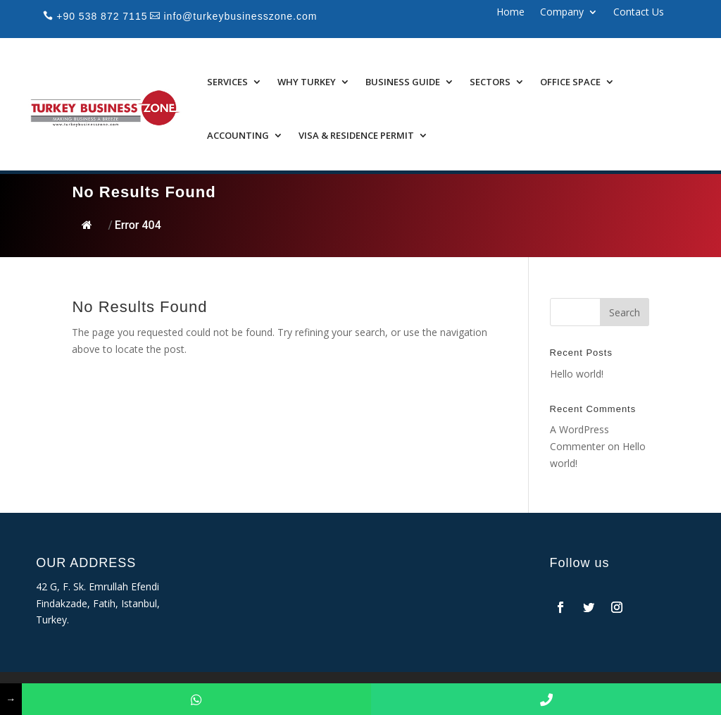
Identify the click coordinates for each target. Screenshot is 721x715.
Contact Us (638, 12)
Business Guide (402, 81)
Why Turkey (306, 81)
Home (510, 12)
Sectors (490, 81)
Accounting (238, 135)
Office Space (570, 81)
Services (227, 81)
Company (562, 12)
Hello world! (576, 373)
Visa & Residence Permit (356, 135)
